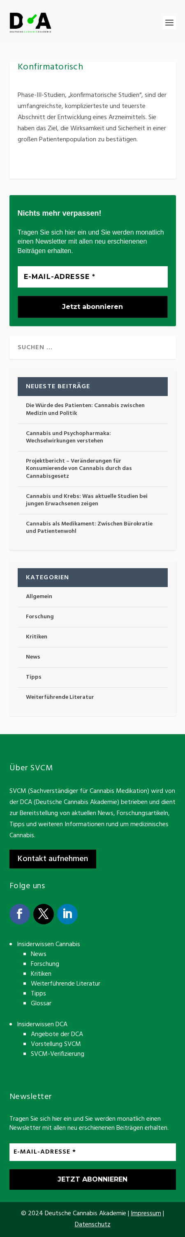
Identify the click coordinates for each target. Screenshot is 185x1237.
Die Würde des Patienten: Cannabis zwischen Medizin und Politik (85, 409)
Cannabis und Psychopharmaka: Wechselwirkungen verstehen (68, 437)
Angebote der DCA (57, 1034)
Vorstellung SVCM (56, 1044)
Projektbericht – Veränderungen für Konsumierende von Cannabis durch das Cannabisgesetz (79, 468)
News (33, 657)
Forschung (40, 617)
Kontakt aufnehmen (53, 859)
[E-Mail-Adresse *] (93, 277)
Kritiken (36, 637)
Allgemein (39, 596)
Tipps (34, 677)
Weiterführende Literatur (60, 697)
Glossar (41, 1003)
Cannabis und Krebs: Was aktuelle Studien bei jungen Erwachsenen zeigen (87, 500)
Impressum (146, 1213)
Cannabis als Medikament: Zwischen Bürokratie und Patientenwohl (89, 527)
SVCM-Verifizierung (57, 1054)
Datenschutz (93, 1224)
